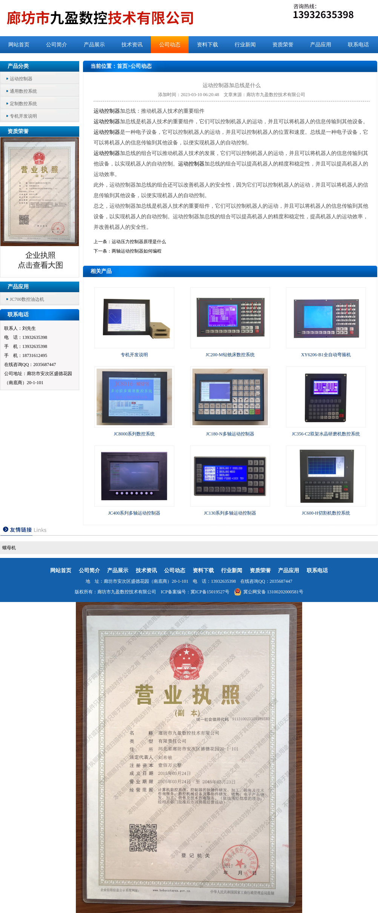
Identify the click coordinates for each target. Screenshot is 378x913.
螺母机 (9, 547)
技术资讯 (132, 44)
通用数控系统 (23, 91)
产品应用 (320, 44)
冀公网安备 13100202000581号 (268, 592)
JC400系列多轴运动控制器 (134, 513)
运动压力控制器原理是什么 (139, 241)
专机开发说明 (23, 116)
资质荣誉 (282, 44)
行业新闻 (245, 44)
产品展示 (94, 44)
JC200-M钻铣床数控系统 (230, 354)
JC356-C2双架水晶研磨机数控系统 (326, 434)
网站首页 (18, 44)
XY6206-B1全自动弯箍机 (325, 354)
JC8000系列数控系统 (134, 434)
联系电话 (358, 44)
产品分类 (18, 66)
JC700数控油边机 (27, 299)
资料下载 (207, 44)
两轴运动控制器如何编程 (136, 251)
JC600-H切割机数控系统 (326, 513)
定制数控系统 (23, 103)
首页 (122, 66)
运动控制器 (21, 78)
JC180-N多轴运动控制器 (230, 434)
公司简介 (56, 44)
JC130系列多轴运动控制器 (230, 513)
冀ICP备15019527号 (210, 591)
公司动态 (169, 44)
